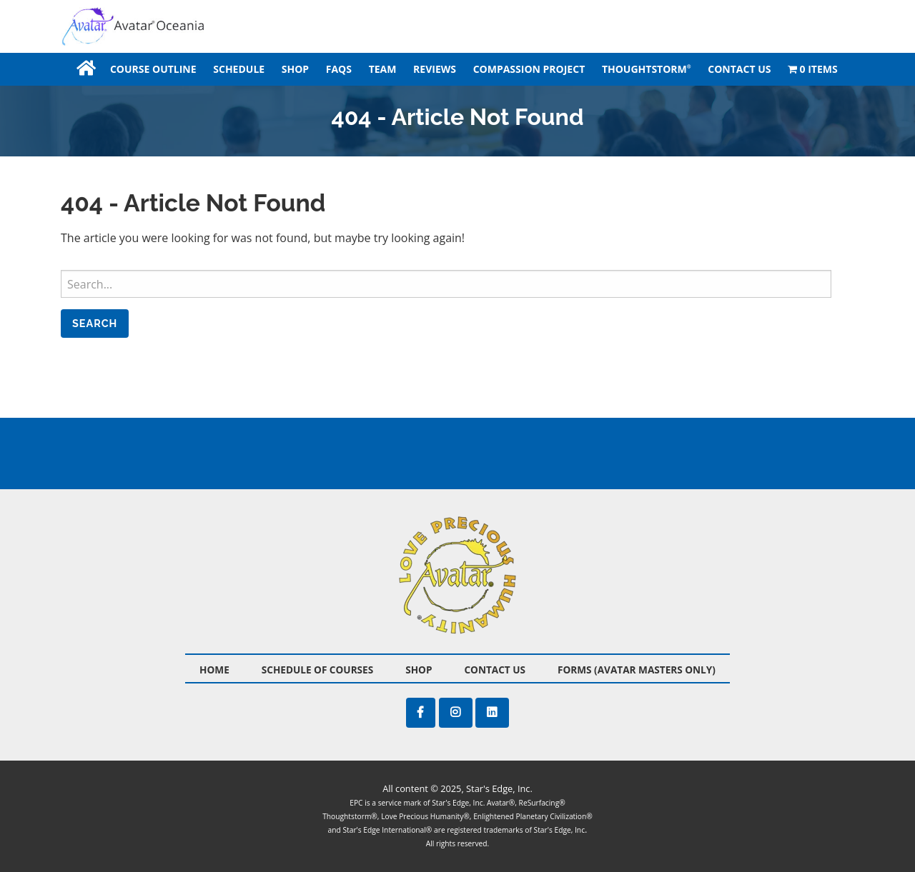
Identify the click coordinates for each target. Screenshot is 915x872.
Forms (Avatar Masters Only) (637, 669)
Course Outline (153, 69)
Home (85, 68)
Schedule (238, 69)
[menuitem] (85, 68)
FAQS (339, 69)
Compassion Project (529, 69)
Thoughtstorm (646, 69)
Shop (295, 69)
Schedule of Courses (317, 669)
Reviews (434, 69)
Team (383, 69)
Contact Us (739, 69)
